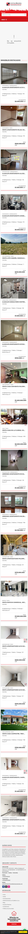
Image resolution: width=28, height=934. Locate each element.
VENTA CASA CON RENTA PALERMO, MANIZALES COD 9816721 (14, 386)
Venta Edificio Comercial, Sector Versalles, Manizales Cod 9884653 (14, 602)
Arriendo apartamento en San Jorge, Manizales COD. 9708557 (14, 474)
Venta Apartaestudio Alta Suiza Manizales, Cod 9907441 (14, 646)
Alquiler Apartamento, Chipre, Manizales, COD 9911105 (14, 777)
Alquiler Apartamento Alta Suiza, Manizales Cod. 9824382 (14, 87)
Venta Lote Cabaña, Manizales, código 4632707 (14, 258)
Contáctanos (6, 906)
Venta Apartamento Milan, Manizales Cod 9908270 (14, 130)
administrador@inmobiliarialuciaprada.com (12, 884)
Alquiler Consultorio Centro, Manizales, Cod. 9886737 (14, 302)
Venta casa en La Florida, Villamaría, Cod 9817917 (14, 430)
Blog (4, 902)
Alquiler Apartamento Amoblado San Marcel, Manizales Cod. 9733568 (14, 216)
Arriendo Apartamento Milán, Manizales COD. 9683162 (14, 516)
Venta (4, 896)
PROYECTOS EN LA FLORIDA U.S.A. (11, 900)
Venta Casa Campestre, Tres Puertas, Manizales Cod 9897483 (14, 734)
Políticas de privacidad (8, 908)
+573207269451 (6, 876)
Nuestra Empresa (7, 904)
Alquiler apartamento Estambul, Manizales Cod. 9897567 (14, 344)
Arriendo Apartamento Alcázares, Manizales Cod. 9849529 (14, 820)
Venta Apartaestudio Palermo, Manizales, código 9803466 (14, 558)
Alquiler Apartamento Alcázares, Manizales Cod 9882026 (14, 173)
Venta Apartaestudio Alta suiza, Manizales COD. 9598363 (14, 690)
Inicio (4, 894)
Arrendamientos (7, 898)
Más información (7, 932)
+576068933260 (6, 880)
